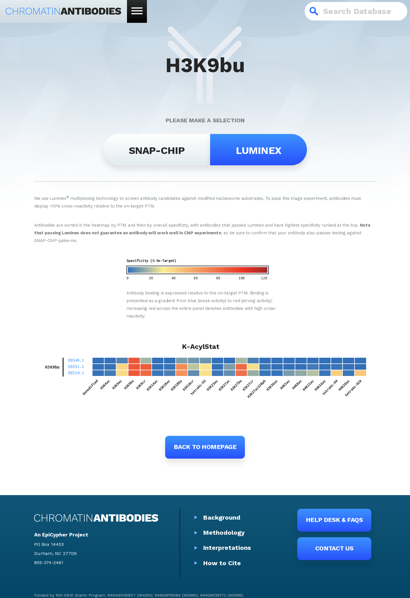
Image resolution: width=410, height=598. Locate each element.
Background (221, 517)
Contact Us (334, 548)
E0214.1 (76, 373)
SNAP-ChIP (156, 150)
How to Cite (222, 563)
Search (314, 11)
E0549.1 (76, 360)
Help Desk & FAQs (334, 519)
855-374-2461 (48, 562)
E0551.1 (76, 366)
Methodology (224, 532)
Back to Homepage (205, 446)
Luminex (258, 150)
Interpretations (227, 547)
